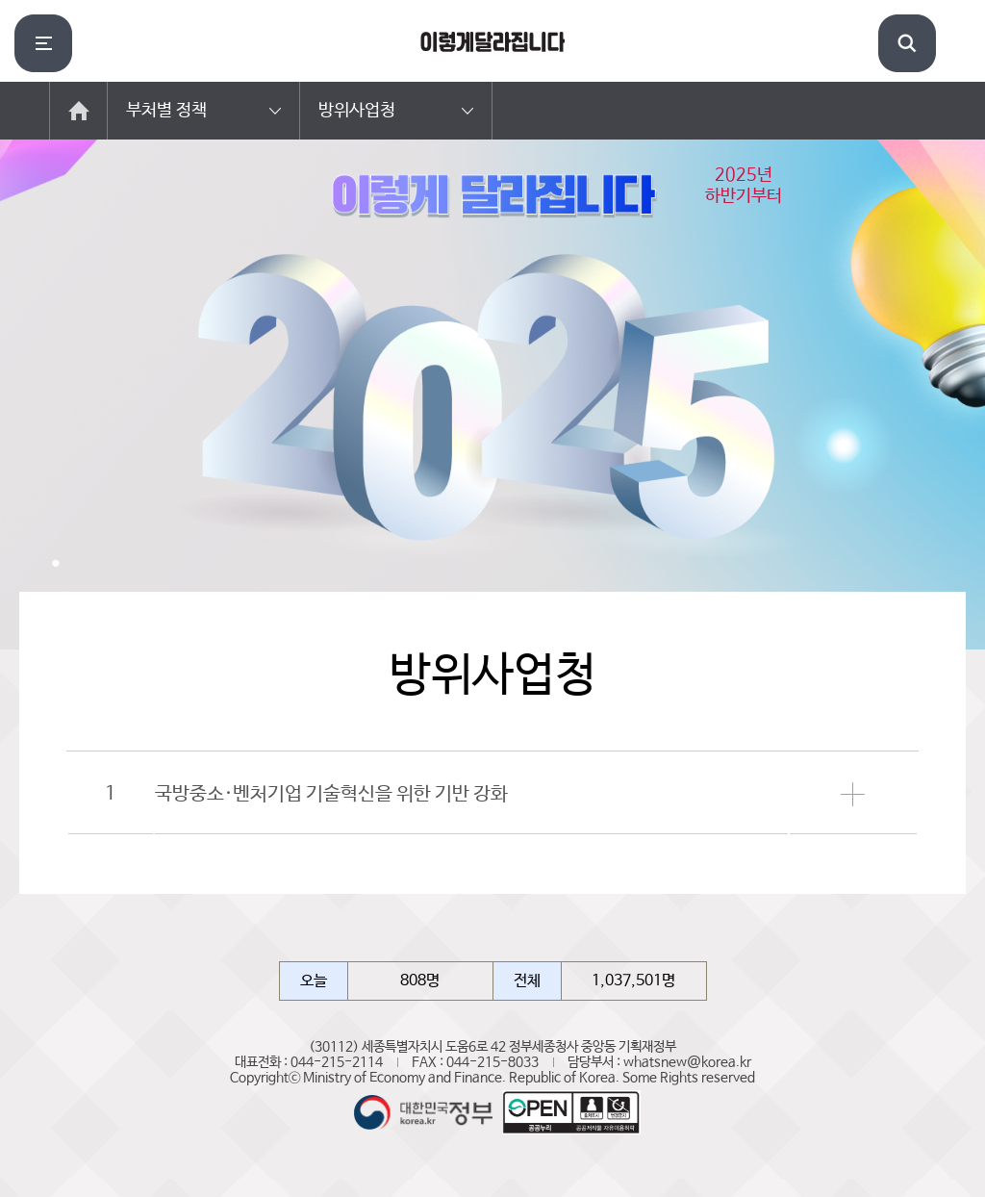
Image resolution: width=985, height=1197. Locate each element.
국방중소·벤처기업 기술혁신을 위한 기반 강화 (331, 794)
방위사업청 (356, 110)
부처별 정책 (166, 110)
